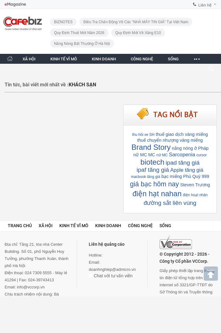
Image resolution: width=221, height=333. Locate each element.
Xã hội (46, 225)
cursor (202, 155)
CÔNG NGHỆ (142, 59)
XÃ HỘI (29, 59)
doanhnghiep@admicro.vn (112, 269)
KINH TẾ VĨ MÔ (63, 59)
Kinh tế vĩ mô (73, 225)
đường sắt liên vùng (170, 203)
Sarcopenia (182, 155)
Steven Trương (195, 184)
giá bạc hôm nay (154, 184)
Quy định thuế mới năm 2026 (79, 33)
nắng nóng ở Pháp (190, 148)
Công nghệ (140, 225)
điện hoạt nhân (195, 195)
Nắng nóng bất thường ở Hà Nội (82, 43)
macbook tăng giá (145, 177)
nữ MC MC (144, 154)
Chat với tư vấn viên (111, 275)
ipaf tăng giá (153, 169)
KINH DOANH (104, 59)
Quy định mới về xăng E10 (138, 33)
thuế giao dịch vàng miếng (182, 134)
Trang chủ (20, 225)
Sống (165, 225)
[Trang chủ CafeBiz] (10, 58)
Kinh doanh (108, 225)
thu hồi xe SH (143, 134)
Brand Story (151, 147)
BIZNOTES (63, 22)
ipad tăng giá (183, 162)
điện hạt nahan (156, 193)
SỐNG (173, 59)
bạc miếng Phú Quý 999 (185, 176)
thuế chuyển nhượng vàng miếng (170, 140)
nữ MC (162, 155)
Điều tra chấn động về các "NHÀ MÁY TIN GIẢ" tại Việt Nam (135, 22)
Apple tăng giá (186, 170)
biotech (152, 162)
